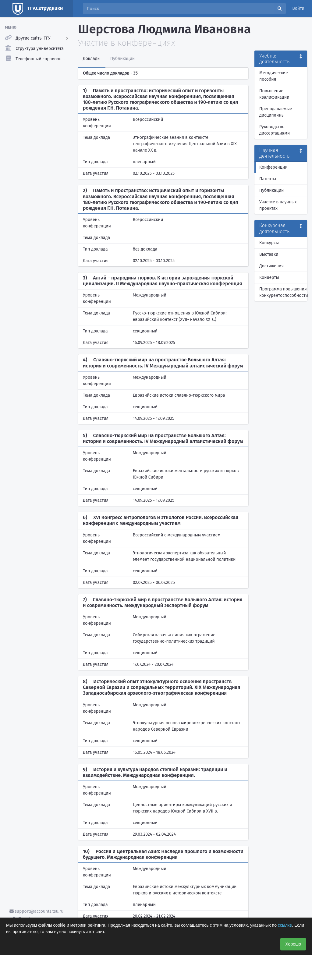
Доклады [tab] (92, 58)
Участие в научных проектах (278, 205)
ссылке (285, 925)
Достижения (271, 266)
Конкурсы (269, 242)
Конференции (273, 167)
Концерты (269, 277)
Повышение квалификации (274, 94)
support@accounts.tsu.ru (36, 911)
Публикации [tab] (122, 58)
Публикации (271, 190)
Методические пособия (273, 76)
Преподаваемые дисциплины (275, 112)
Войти (298, 8)
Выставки (268, 254)
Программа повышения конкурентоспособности (283, 292)
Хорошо (293, 944)
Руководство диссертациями (274, 130)
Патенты (267, 178)
